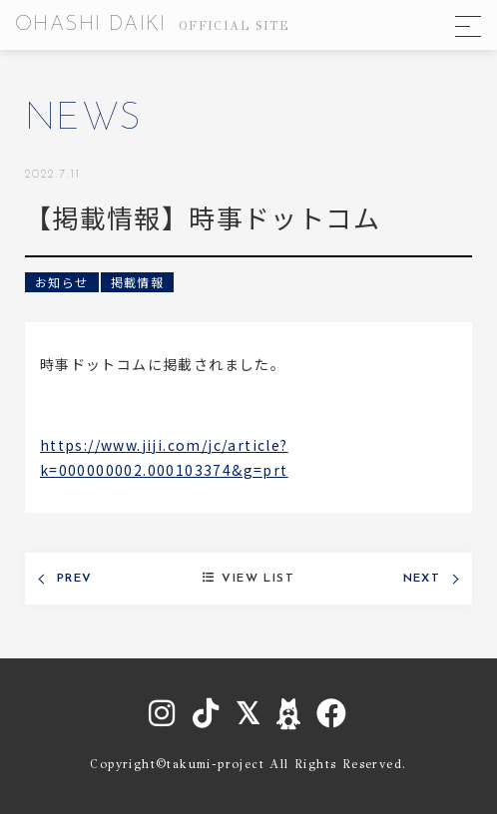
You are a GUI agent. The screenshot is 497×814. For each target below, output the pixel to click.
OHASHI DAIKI (152, 25)
